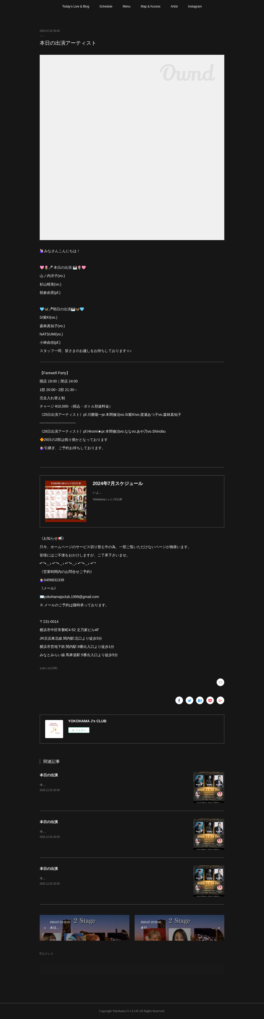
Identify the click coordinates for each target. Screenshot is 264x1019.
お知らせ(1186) (48, 668)
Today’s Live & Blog (75, 6)
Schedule (106, 6)
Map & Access (150, 6)
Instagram (195, 6)
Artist (174, 6)
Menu (126, 6)
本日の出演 (49, 775)
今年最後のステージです (57, 785)
